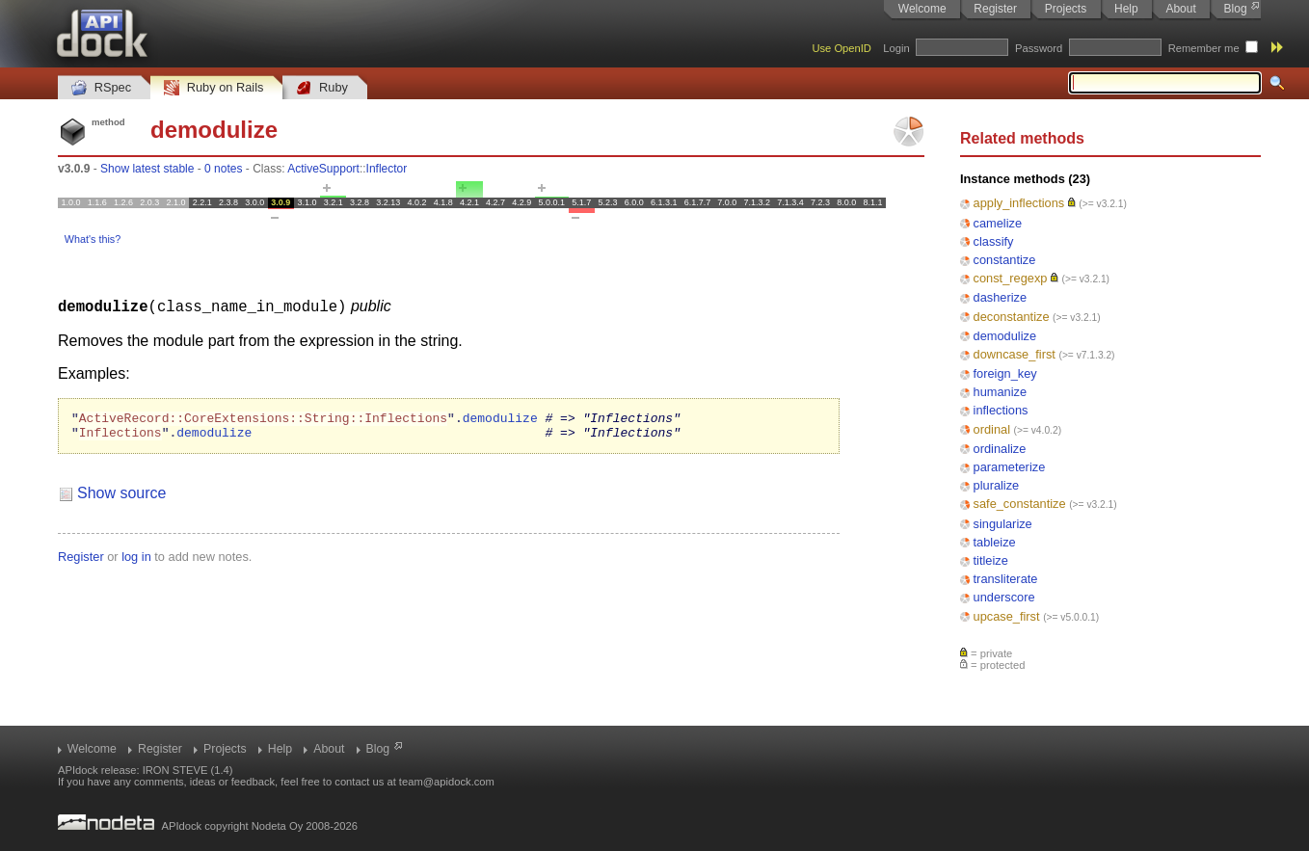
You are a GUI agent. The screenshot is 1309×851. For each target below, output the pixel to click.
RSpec (101, 88)
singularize (1003, 524)
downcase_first (1014, 354)
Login (896, 48)
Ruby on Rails (213, 88)
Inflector (387, 168)
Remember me (1204, 48)
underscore (1004, 597)
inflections (1001, 410)
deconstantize (1012, 316)
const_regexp (1011, 278)
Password (1038, 48)
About (1180, 8)
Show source (122, 498)
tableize (995, 542)
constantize (1005, 260)
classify (994, 241)
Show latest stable (147, 168)
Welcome (922, 8)
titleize (991, 560)
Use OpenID (841, 48)
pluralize (997, 485)
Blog (1235, 8)
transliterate (1006, 579)
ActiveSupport (323, 168)
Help (1126, 8)
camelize (998, 223)
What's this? (92, 239)
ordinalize (1000, 448)
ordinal (992, 429)
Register (995, 8)
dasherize (1001, 297)
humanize (1001, 392)
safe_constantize (1020, 503)
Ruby (322, 88)
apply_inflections (1019, 203)
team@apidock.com (446, 781)
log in (136, 561)
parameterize (1010, 467)
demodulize (1005, 336)
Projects (1065, 8)
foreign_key (1005, 373)
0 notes (223, 168)
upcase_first (1007, 616)
